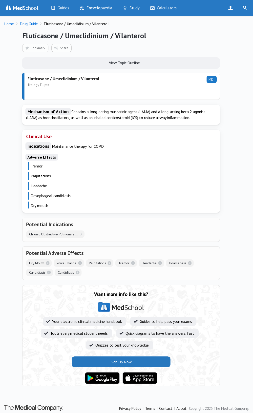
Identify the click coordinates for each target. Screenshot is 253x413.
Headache (149, 263)
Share (61, 47)
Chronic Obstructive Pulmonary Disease (56, 234)
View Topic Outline (121, 62)
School (26, 7)
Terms (150, 408)
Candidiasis (37, 272)
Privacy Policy (130, 408)
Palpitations (97, 263)
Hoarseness (177, 263)
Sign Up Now (231, 7)
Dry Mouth (36, 263)
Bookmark (35, 47)
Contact (165, 408)
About (181, 408)
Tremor (123, 263)
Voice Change (67, 263)
